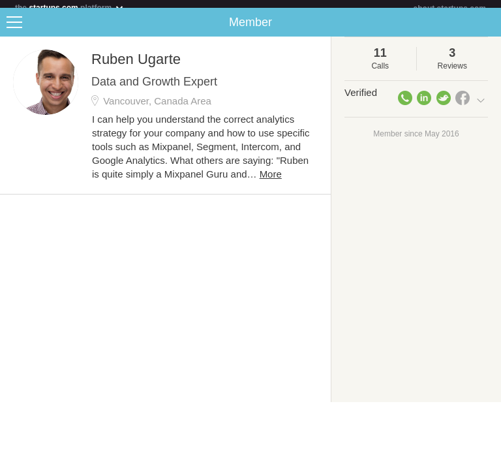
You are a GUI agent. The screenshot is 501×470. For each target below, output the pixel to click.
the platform (70, 7)
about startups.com (450, 8)
